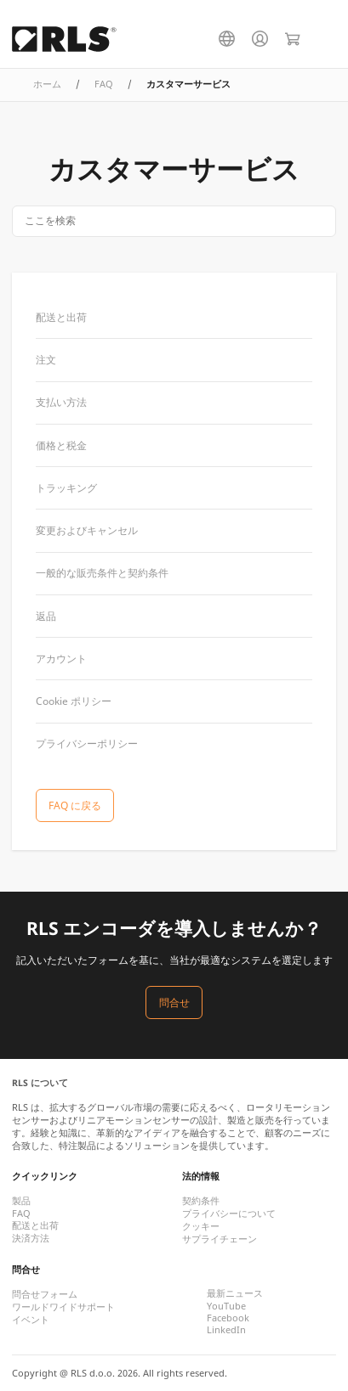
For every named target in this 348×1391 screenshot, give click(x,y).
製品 (21, 1201)
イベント (30, 1320)
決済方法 (30, 1238)
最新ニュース (235, 1293)
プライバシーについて (229, 1213)
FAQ (103, 84)
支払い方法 (61, 402)
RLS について (40, 1083)
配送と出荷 (61, 317)
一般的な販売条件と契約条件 (102, 573)
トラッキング (66, 488)
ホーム (47, 84)
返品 (46, 616)
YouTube (226, 1306)
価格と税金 (61, 445)
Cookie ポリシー (73, 701)
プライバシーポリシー (87, 743)
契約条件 (201, 1201)
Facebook (228, 1318)
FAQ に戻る (74, 805)
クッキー (201, 1226)
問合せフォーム (44, 1294)
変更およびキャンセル (87, 530)
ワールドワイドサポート (63, 1307)
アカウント (61, 658)
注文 (46, 359)
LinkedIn (226, 1330)
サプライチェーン (219, 1239)
